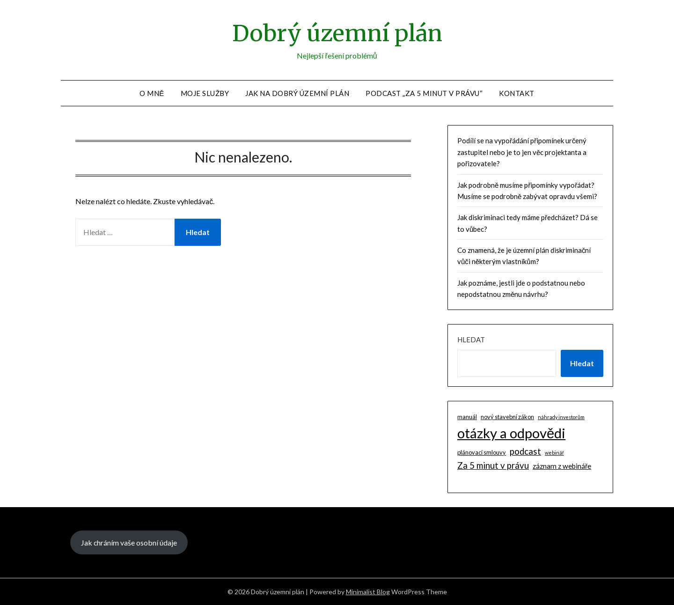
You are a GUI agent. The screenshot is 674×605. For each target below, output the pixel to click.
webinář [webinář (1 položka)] (554, 453)
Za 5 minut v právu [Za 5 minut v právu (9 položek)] (493, 465)
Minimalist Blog (368, 592)
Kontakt (517, 93)
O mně (151, 93)
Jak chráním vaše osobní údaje (129, 542)
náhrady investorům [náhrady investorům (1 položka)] (561, 417)
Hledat (471, 339)
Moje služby (205, 93)
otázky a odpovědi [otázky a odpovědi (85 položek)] (511, 433)
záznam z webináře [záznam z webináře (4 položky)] (562, 466)
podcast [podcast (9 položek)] (525, 451)
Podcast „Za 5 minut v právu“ (424, 93)
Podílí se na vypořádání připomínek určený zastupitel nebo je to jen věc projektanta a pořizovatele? (522, 152)
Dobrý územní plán (337, 33)
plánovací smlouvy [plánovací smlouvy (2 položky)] (481, 452)
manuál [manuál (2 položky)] (467, 417)
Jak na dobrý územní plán (297, 93)
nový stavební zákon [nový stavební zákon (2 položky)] (507, 417)
